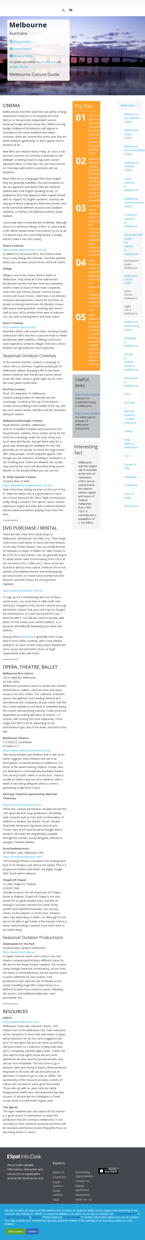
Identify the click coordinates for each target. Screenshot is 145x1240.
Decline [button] (32, 1231)
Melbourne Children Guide (131, 166)
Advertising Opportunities (84, 1174)
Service (36, 1217)
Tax (126, 456)
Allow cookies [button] (15, 1231)
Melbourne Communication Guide (133, 202)
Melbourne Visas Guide (131, 134)
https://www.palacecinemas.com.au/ (25, 250)
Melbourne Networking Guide (131, 325)
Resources (131, 506)
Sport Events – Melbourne (130, 294)
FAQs (56, 1199)
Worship (129, 402)
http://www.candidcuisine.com (93, 413)
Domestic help (130, 466)
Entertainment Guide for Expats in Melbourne (133, 244)
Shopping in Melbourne (131, 342)
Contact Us (82, 1181)
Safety (128, 431)
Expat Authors (58, 1184)
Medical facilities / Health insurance (130, 416)
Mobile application (82, 1188)
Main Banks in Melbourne (131, 443)
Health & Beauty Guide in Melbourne (131, 361)
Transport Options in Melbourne (131, 220)
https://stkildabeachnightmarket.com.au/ (27, 485)
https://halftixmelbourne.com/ (21, 1022)
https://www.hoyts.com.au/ (19, 327)
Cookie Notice (71, 1217)
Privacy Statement (125, 1213)
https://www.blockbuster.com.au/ (23, 590)
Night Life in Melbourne (130, 309)
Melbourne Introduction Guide (132, 118)
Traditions (130, 485)
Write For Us (83, 1199)
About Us (59, 1172)
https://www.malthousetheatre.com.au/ (27, 750)
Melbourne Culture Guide (130, 279)
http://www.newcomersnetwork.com (97, 394)
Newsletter (82, 1195)
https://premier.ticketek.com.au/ (22, 805)
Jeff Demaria (48, 62)
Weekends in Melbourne (131, 381)
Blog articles (20, 42)
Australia (27, 636)
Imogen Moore (18, 67)
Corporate (59, 1177)
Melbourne (127, 105)
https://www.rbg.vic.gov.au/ (19, 952)
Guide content (58, 1193)
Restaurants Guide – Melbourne (131, 264)
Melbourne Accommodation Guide (133, 150)
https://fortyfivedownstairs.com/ (22, 857)
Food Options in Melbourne (131, 184)
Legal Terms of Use (17, 1217)
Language (130, 476)
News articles (21, 56)
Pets (127, 394)
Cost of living (129, 495)
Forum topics (21, 49)
